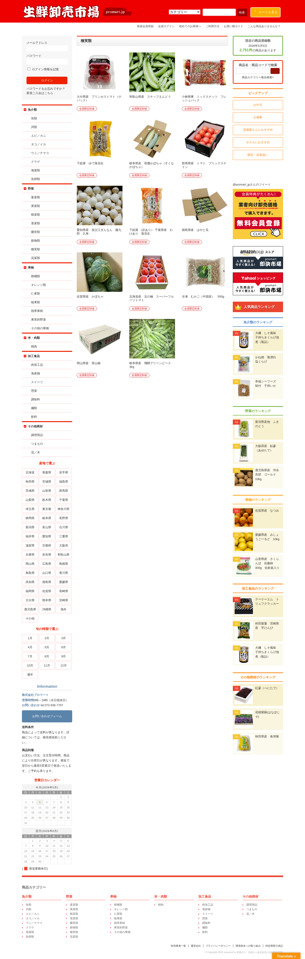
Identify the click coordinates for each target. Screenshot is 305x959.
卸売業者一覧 (178, 945)
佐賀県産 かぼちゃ (90, 296)
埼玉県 (30, 509)
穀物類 (36, 240)
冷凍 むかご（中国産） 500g (203, 296)
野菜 (31, 188)
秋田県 (30, 481)
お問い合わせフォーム (47, 716)
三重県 (63, 536)
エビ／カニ (39, 135)
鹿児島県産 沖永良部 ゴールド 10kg (267, 474)
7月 (30, 656)
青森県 (47, 472)
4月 (30, 647)
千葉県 (63, 500)
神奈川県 (64, 509)
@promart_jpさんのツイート (252, 184)
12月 (64, 665)
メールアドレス (47, 46)
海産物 (36, 373)
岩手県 (63, 472)
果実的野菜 (39, 319)
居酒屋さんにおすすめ (258, 129)
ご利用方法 (212, 26)
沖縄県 (47, 609)
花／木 (36, 452)
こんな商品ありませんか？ (264, 26)
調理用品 (37, 435)
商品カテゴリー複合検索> (257, 77)
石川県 (63, 527)
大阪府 (63, 545)
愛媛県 (63, 582)
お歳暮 (257, 117)
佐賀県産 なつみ (267, 510)
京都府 (47, 545)
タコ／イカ (39, 144)
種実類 (36, 249)
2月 (47, 638)
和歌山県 (64, 554)
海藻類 (36, 170)
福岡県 (30, 591)
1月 (30, 638)
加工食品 (34, 356)
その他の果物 (40, 328)
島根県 (63, 563)
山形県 (47, 490)
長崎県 (63, 591)
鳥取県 (30, 573)
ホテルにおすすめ (258, 142)
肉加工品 (37, 364)
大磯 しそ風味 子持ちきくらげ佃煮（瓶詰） (267, 337)
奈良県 (47, 554)
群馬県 (63, 490)
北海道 (30, 472)
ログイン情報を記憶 (43, 69)
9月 (63, 656)
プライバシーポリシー (218, 945)
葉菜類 (36, 197)
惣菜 (34, 390)
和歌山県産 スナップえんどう (150, 96)
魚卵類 (36, 179)
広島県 (47, 563)
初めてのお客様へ (190, 26)
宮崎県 (63, 600)
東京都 (47, 509)
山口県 (47, 573)
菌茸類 (36, 232)
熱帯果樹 (37, 311)
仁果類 (36, 293)
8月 (47, 656)
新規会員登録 (145, 26)
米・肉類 (34, 338)
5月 (47, 647)
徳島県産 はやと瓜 (195, 230)
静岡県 (30, 518)
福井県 (30, 536)
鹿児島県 (30, 609)
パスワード (47, 59)
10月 (30, 665)
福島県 (63, 481)
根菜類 (36, 214)
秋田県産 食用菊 (267, 736)
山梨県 (30, 500)
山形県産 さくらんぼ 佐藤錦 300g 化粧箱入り (267, 563)
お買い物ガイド (233, 26)
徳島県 (47, 582)
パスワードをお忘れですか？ (46, 88)
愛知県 (47, 536)
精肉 (34, 346)
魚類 (34, 118)
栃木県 (47, 500)
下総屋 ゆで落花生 (90, 163)
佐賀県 (47, 591)
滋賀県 (30, 545)
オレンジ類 (39, 285)
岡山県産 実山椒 (89, 363)
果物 (31, 267)
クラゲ (36, 161)
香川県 (63, 573)
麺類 (34, 408)
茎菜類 (36, 223)
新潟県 (30, 527)
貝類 (34, 127)
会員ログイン (166, 26)
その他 (30, 618)
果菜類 (36, 206)
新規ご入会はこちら (40, 93)
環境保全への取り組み (247, 945)
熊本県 (47, 600)
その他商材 (35, 426)
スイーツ (37, 382)
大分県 (30, 600)
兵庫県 (30, 554)
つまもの (37, 443)
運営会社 (196, 945)
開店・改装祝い (257, 155)
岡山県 (30, 563)
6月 (63, 647)
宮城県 (47, 481)
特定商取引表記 (274, 945)
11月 (47, 665)
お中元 (257, 105)
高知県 (30, 582)
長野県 (63, 518)
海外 (64, 609)
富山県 (47, 527)
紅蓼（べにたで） (267, 688)
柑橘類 (36, 276)
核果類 (36, 302)
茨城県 (30, 490)
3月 (63, 638)
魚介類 (32, 109)
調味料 (36, 399)
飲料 (34, 416)
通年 (30, 674)
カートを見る (266, 11)
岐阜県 (47, 518)
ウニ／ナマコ (40, 153)
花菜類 (36, 258)
